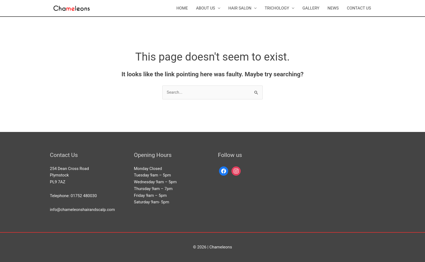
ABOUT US (205, 8)
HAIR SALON (240, 8)
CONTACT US (359, 8)
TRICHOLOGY (277, 8)
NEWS (333, 8)
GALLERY (311, 8)
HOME (182, 8)
